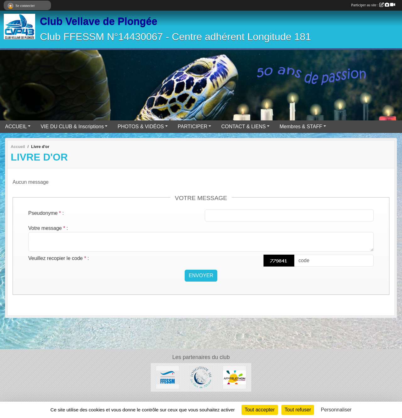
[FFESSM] (167, 377)
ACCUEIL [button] (16, 126)
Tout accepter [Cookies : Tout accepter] (260, 409)
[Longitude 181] (201, 377)
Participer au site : (373, 5)
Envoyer (201, 275)
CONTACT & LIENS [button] (243, 126)
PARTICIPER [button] (193, 126)
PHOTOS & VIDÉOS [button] (140, 126)
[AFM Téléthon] (234, 377)
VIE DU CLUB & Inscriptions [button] (72, 126)
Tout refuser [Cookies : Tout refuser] (298, 409)
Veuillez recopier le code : (58, 258)
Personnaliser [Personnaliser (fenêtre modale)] (336, 409)
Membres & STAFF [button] (301, 126)
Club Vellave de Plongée (98, 21)
